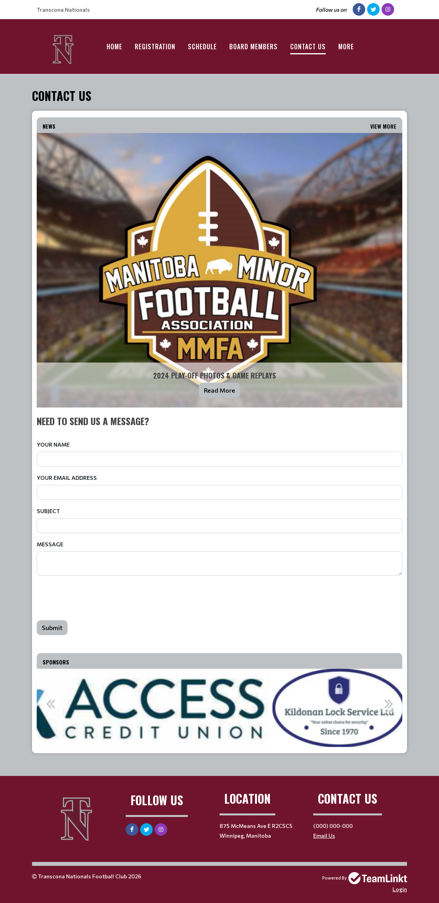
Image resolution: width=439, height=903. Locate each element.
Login (400, 889)
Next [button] (388, 703)
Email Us (324, 835)
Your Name (53, 444)
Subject (48, 511)
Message (50, 544)
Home (114, 46)
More (346, 46)
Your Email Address (67, 477)
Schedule (202, 46)
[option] (220, 708)
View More (383, 126)
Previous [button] (50, 703)
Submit (52, 627)
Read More (219, 390)
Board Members (253, 46)
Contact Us (308, 46)
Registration (155, 46)
